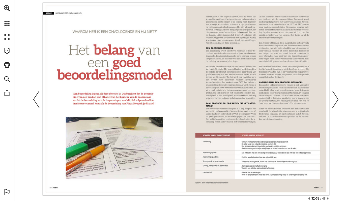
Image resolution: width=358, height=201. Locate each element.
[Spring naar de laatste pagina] (328, 198)
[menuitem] (7, 15)
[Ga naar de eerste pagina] (309, 198)
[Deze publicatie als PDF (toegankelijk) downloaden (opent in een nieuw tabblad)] (7, 51)
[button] (7, 8)
